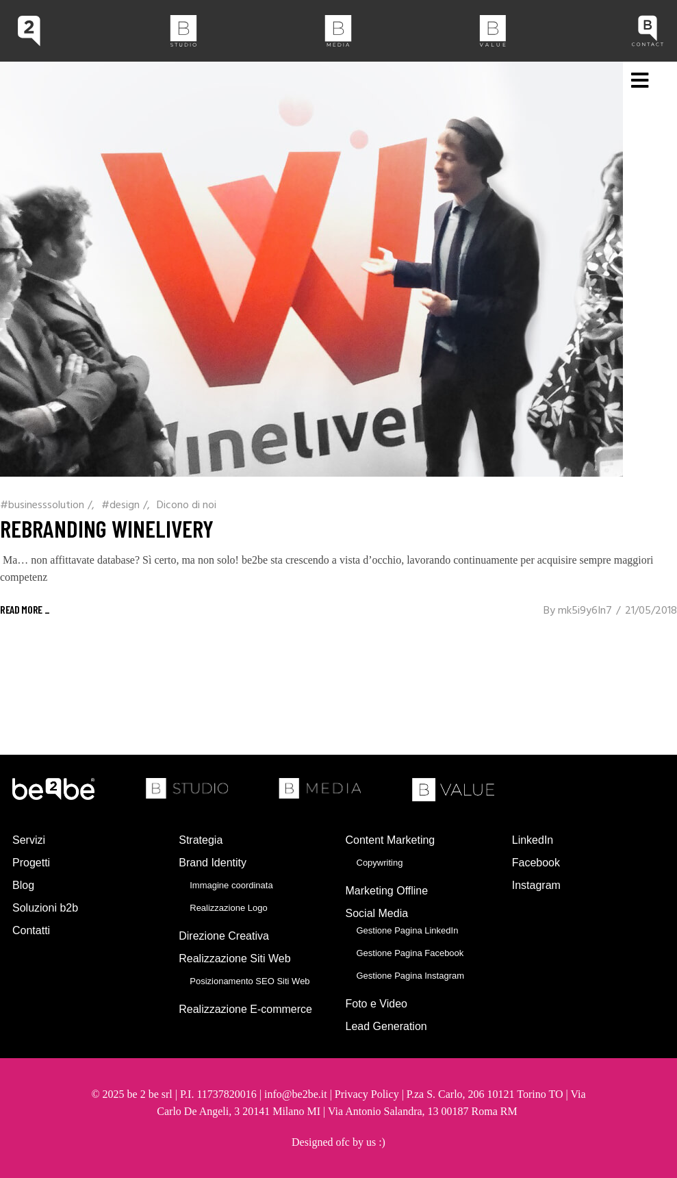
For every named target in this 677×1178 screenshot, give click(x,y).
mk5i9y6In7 (585, 611)
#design (120, 505)
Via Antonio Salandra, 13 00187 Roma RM (424, 1111)
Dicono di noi (186, 505)
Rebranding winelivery (107, 528)
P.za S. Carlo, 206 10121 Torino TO (485, 1094)
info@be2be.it (295, 1094)
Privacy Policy (367, 1094)
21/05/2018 (651, 611)
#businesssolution (42, 505)
